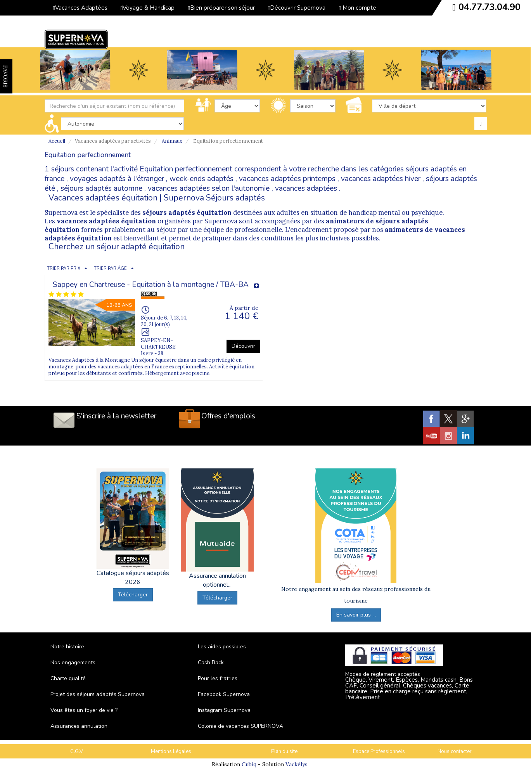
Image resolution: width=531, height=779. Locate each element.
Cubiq (249, 764)
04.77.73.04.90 (489, 7)
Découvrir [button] (243, 346)
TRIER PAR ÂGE (110, 268)
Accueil (56, 141)
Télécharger (133, 594)
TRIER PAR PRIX (63, 268)
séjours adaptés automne (101, 188)
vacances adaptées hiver (380, 179)
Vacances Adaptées (80, 8)
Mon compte (357, 8)
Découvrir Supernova (296, 8)
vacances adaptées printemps (287, 179)
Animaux (172, 141)
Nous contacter (455, 751)
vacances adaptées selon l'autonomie (209, 188)
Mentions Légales (171, 751)
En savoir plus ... (356, 614)
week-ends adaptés (202, 179)
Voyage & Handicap (148, 8)
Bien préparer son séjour (221, 8)
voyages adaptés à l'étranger (117, 179)
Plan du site (284, 751)
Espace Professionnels (379, 751)
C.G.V (76, 751)
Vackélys (296, 764)
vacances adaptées (306, 188)
